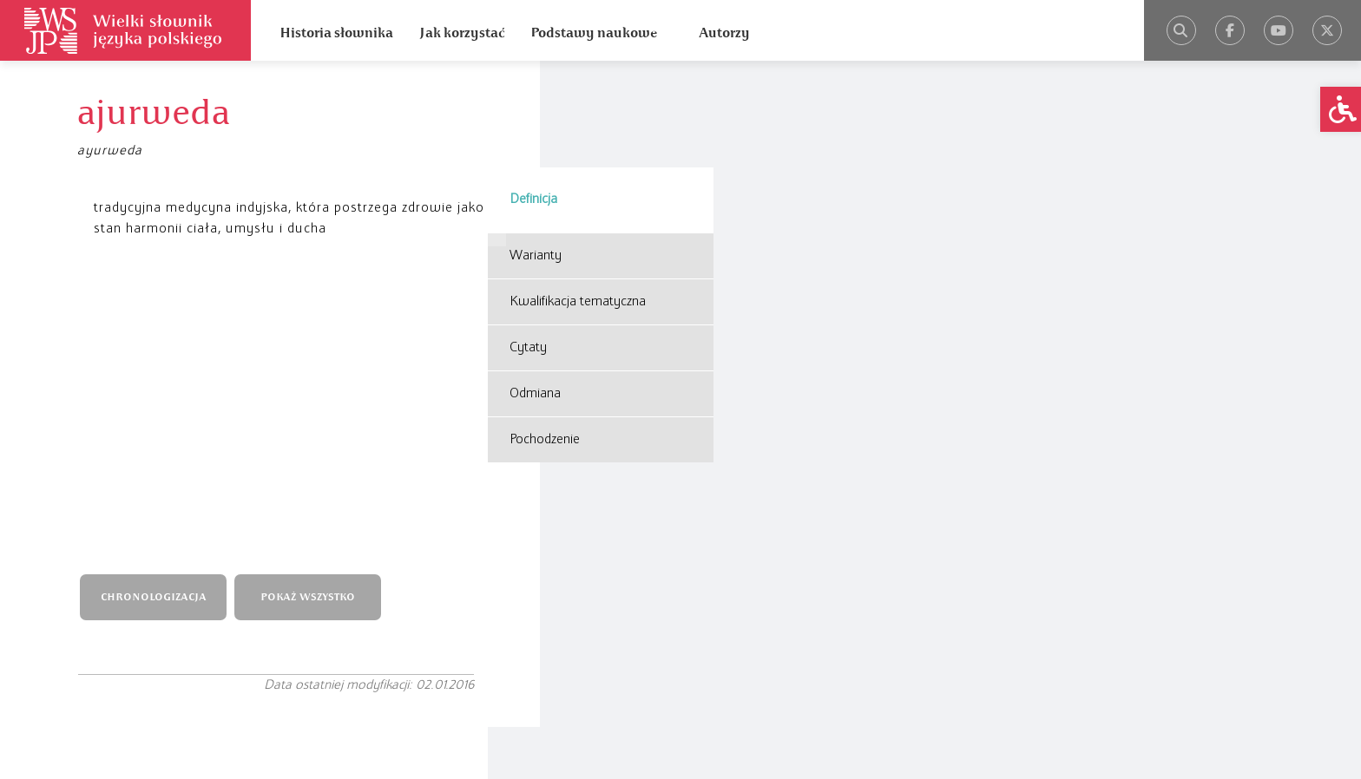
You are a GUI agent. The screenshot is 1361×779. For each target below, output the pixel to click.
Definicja (533, 93)
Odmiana (535, 287)
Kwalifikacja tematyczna (578, 195)
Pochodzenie (545, 333)
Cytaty (528, 241)
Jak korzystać (461, 33)
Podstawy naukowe (593, 33)
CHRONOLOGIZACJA (169, 324)
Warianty (536, 149)
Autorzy (724, 33)
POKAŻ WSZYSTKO (324, 324)
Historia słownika (336, 33)
